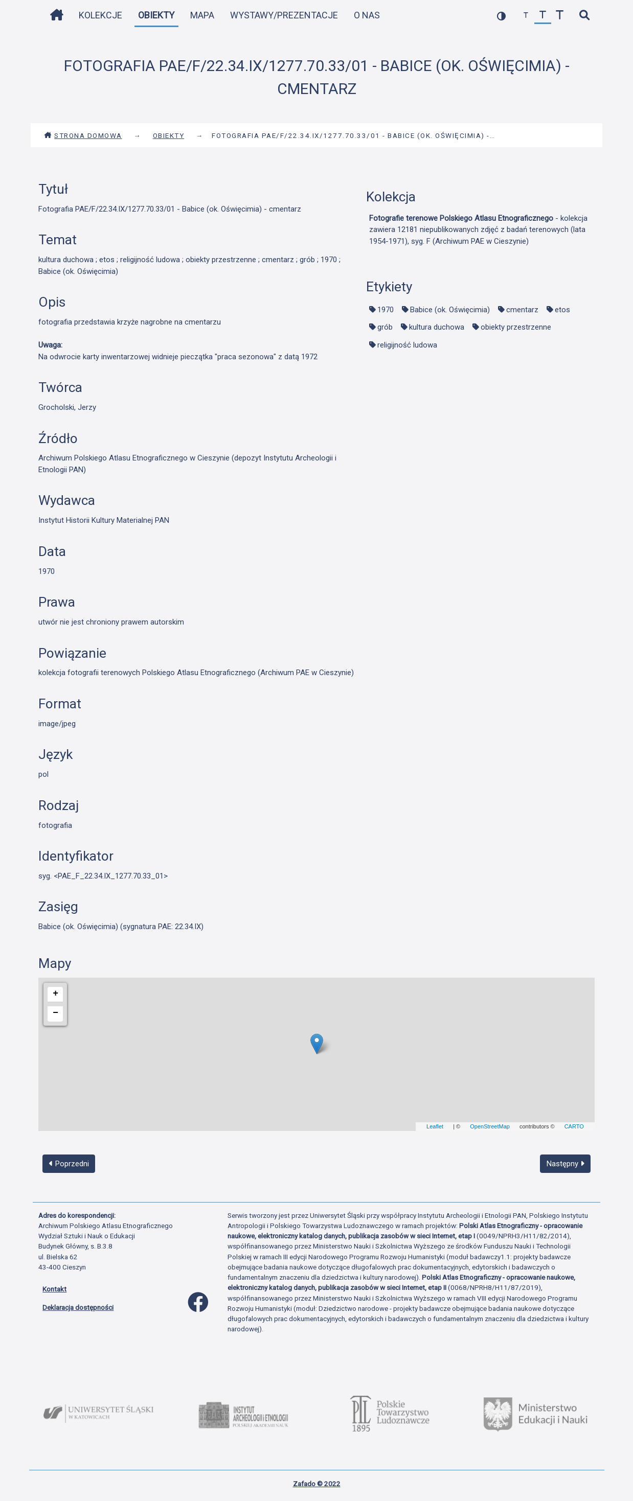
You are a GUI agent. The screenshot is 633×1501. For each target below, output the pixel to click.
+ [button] (55, 993)
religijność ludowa (407, 345)
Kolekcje (100, 15)
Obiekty (156, 15)
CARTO (574, 1126)
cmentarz (522, 309)
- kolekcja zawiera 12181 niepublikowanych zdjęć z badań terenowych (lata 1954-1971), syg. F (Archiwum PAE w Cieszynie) (478, 230)
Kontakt (54, 1289)
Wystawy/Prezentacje (284, 15)
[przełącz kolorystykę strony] (501, 15)
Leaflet (434, 1126)
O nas (367, 15)
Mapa (202, 15)
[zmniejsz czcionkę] (525, 15)
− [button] (55, 1013)
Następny (565, 1163)
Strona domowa (83, 135)
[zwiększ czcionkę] (559, 15)
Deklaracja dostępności (78, 1307)
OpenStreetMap (490, 1126)
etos (562, 309)
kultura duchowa (436, 327)
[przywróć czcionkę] (542, 15)
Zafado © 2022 (317, 1484)
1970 (385, 309)
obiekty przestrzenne (516, 327)
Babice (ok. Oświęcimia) (450, 309)
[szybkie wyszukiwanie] (584, 15)
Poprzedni (69, 1163)
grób (385, 327)
